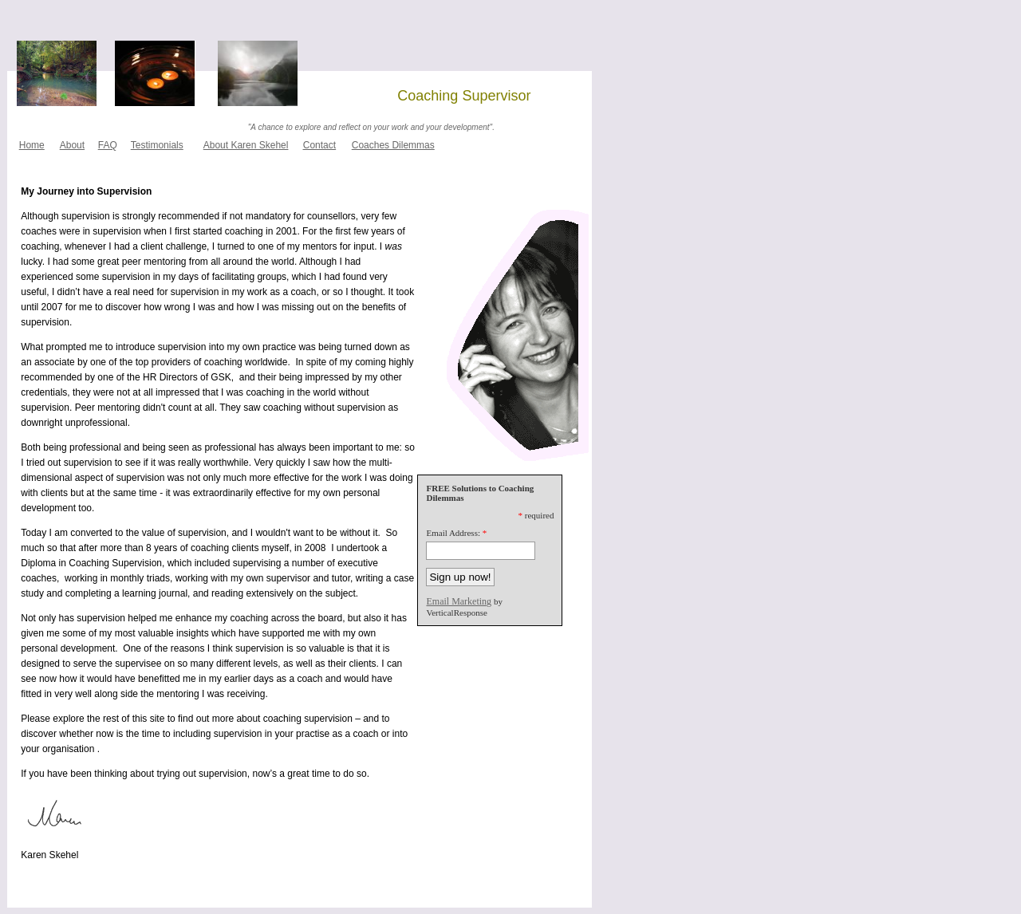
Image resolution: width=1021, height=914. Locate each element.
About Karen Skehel (246, 145)
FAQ (107, 145)
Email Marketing (458, 601)
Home (32, 145)
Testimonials (157, 145)
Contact (319, 145)
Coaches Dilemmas (393, 145)
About (72, 145)
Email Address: (453, 533)
